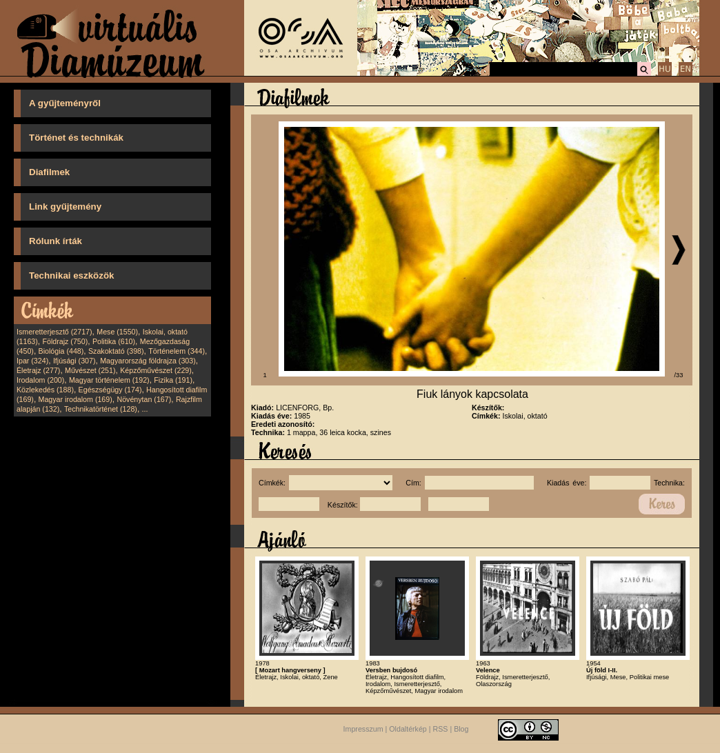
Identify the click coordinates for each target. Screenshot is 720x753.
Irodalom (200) (40, 380)
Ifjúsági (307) (74, 361)
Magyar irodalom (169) (75, 399)
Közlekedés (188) (45, 389)
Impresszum (363, 729)
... (145, 409)
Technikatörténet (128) (100, 409)
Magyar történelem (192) (109, 380)
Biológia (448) (61, 351)
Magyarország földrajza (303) (148, 361)
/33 (678, 375)
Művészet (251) (90, 370)
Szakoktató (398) (116, 351)
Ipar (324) (32, 361)
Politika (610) (113, 341)
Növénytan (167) (144, 399)
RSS (440, 729)
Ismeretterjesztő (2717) (54, 332)
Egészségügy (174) (110, 389)
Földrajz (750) (65, 341)
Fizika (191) (173, 380)
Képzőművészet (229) (156, 370)
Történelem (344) (176, 351)
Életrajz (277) (38, 370)
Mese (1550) (117, 332)
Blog (461, 729)
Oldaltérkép (408, 729)
